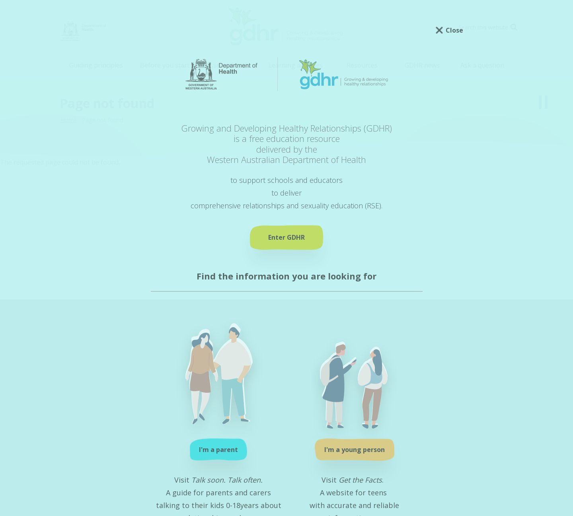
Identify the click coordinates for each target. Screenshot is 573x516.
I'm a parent (218, 449)
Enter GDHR (286, 237)
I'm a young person (354, 449)
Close (454, 30)
